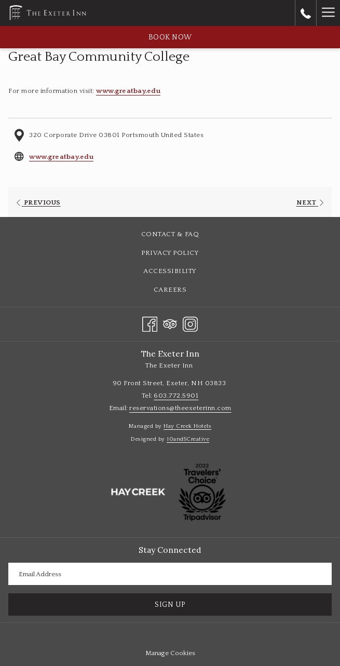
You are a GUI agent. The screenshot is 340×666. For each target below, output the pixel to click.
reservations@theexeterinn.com (180, 408)
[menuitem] (170, 234)
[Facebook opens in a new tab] (149, 323)
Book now (170, 37)
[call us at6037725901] (306, 13)
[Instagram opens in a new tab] (190, 323)
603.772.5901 (176, 395)
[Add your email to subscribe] (170, 574)
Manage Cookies (170, 653)
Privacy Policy (170, 252)
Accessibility (170, 271)
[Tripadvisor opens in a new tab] (170, 323)
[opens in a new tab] (138, 492)
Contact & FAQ (170, 234)
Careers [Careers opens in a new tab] (182, 290)
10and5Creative (188, 439)
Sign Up (170, 605)
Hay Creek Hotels (187, 426)
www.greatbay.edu (128, 90)
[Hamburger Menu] (328, 13)
